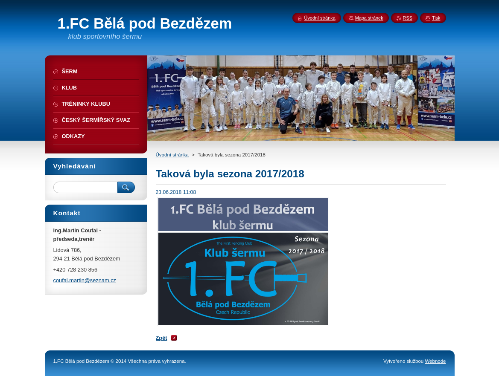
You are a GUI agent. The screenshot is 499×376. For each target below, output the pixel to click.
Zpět (161, 338)
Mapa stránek (369, 17)
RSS (407, 17)
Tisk (436, 17)
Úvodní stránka (172, 154)
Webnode (435, 361)
